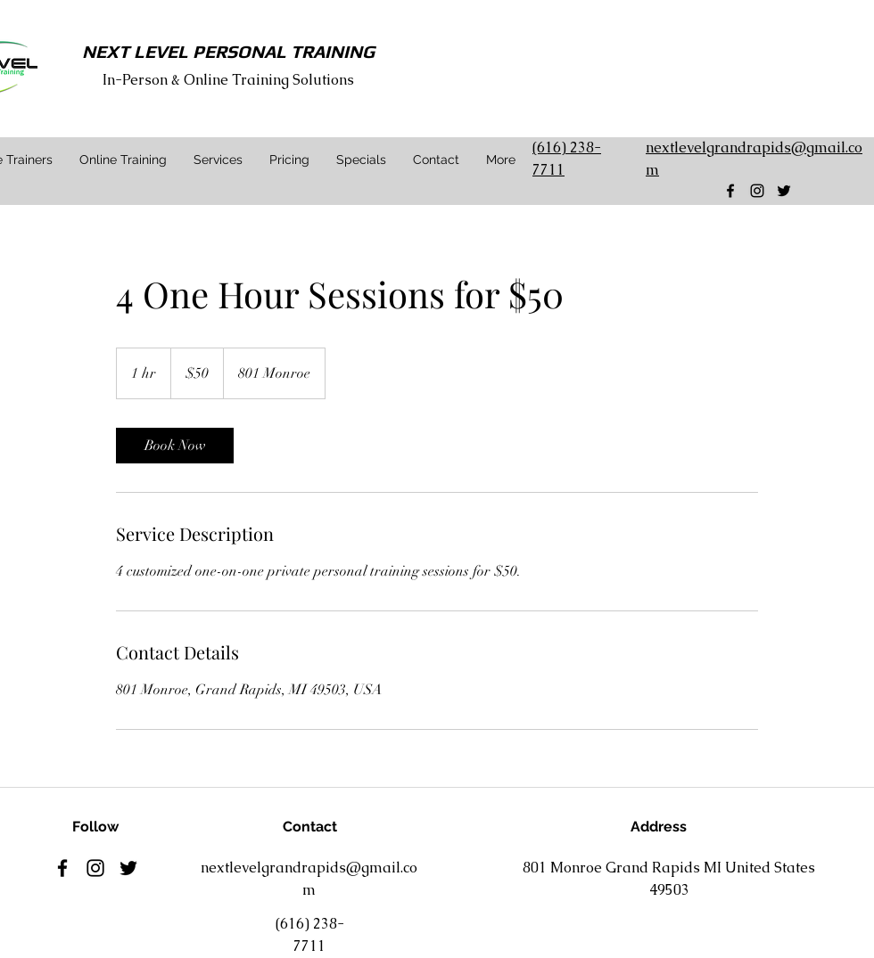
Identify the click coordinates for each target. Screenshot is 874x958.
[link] (175, 445)
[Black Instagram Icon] (757, 191)
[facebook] (730, 191)
